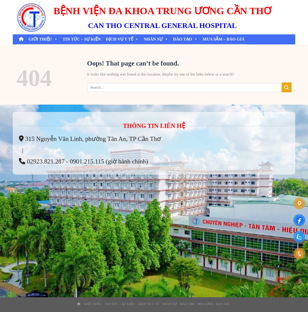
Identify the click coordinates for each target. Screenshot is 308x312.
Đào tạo (185, 39)
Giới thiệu (43, 39)
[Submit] (287, 87)
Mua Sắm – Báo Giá (224, 39)
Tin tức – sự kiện (82, 39)
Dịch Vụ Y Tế (122, 39)
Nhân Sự (156, 39)
